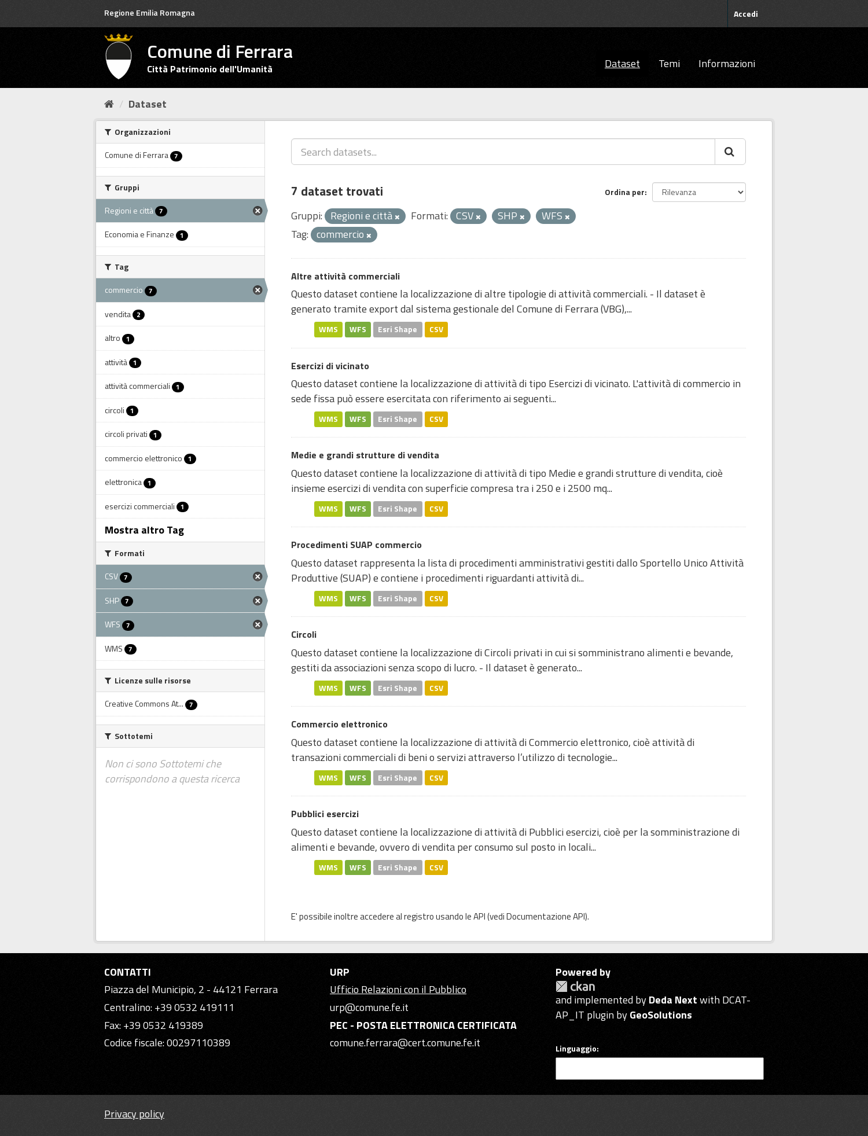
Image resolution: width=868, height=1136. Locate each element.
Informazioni (726, 63)
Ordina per (625, 192)
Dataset (622, 63)
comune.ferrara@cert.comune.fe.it (405, 1042)
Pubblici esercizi (325, 814)
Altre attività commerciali (345, 276)
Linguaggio (576, 1048)
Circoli (304, 634)
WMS (328, 329)
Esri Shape (397, 329)
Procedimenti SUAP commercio (356, 545)
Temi (669, 63)
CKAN (575, 986)
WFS (358, 329)
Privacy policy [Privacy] (134, 1114)
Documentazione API (545, 916)
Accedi (746, 14)
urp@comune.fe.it (369, 1007)
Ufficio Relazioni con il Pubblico (398, 989)
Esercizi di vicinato (330, 366)
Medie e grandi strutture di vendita (365, 455)
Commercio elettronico (339, 724)
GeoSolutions (661, 1015)
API (479, 916)
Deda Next (673, 1000)
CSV (436, 329)
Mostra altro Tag (144, 530)
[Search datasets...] (503, 151)
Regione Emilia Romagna (149, 12)
